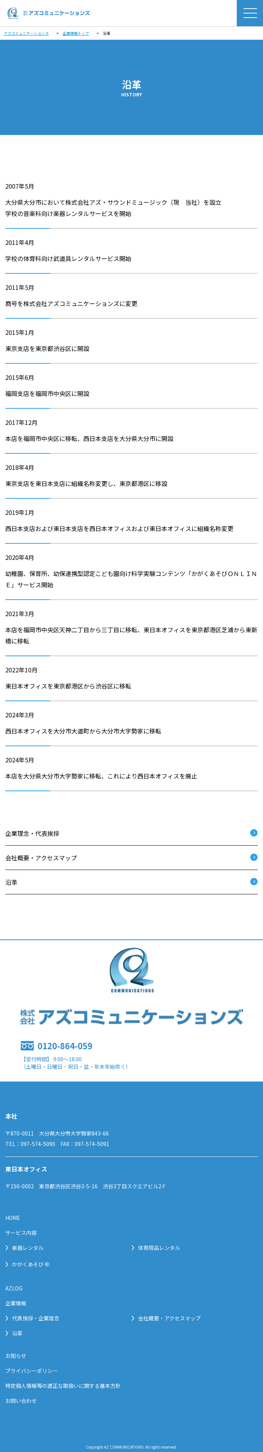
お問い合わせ (21, 1400)
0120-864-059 (65, 1046)
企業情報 (15, 1303)
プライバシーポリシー (31, 1370)
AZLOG (14, 1288)
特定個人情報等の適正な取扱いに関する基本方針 (63, 1385)
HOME (12, 1217)
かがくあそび (27, 1264)
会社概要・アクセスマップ (41, 857)
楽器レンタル (24, 1247)
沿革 (11, 882)
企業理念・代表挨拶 (32, 833)
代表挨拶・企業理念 (32, 1318)
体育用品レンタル (155, 1247)
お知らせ (15, 1355)
